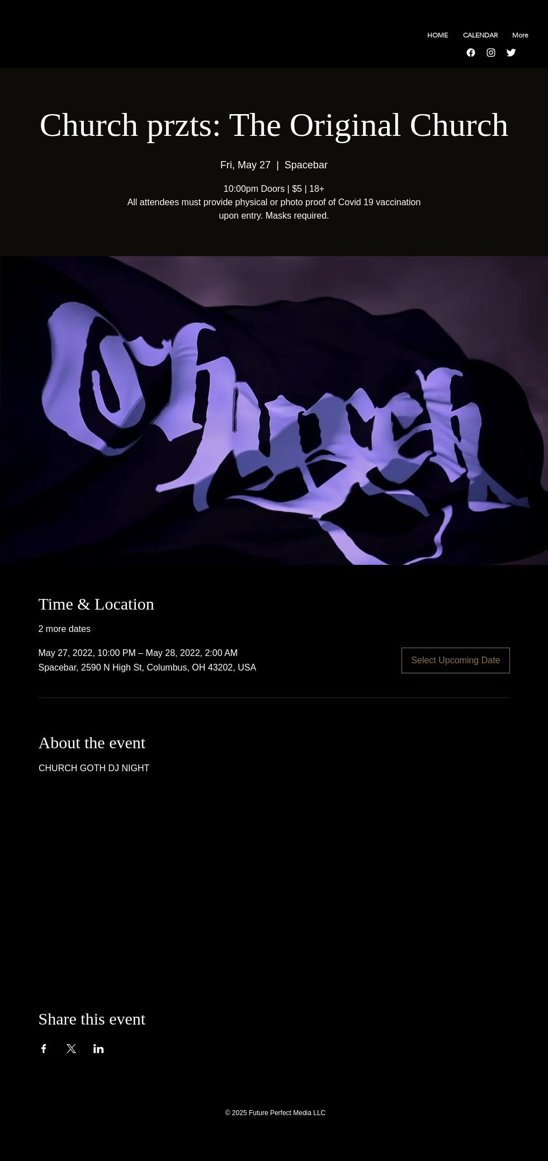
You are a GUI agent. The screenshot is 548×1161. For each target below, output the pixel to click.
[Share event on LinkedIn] (98, 1048)
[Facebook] (470, 52)
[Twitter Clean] (511, 52)
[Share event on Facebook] (44, 1048)
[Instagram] (491, 52)
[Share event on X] (71, 1048)
